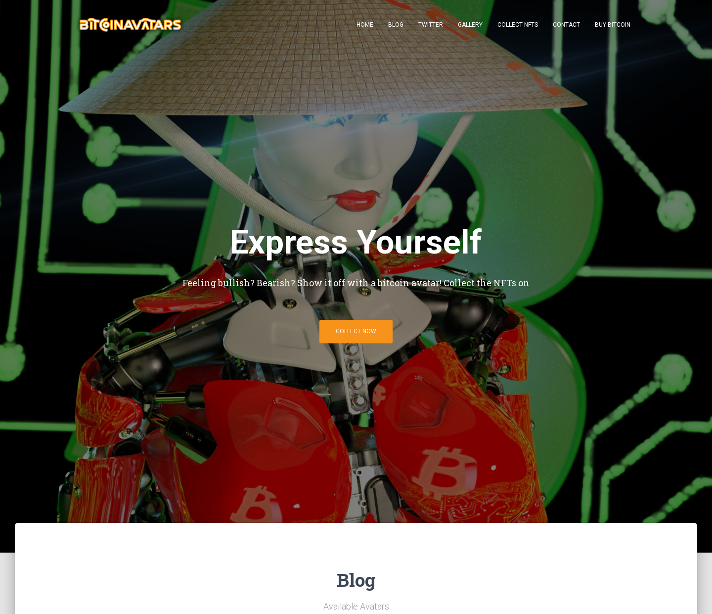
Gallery (470, 24)
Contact (566, 24)
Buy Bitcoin (612, 24)
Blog (395, 24)
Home (364, 24)
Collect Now (356, 334)
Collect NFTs (517, 24)
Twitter (430, 24)
